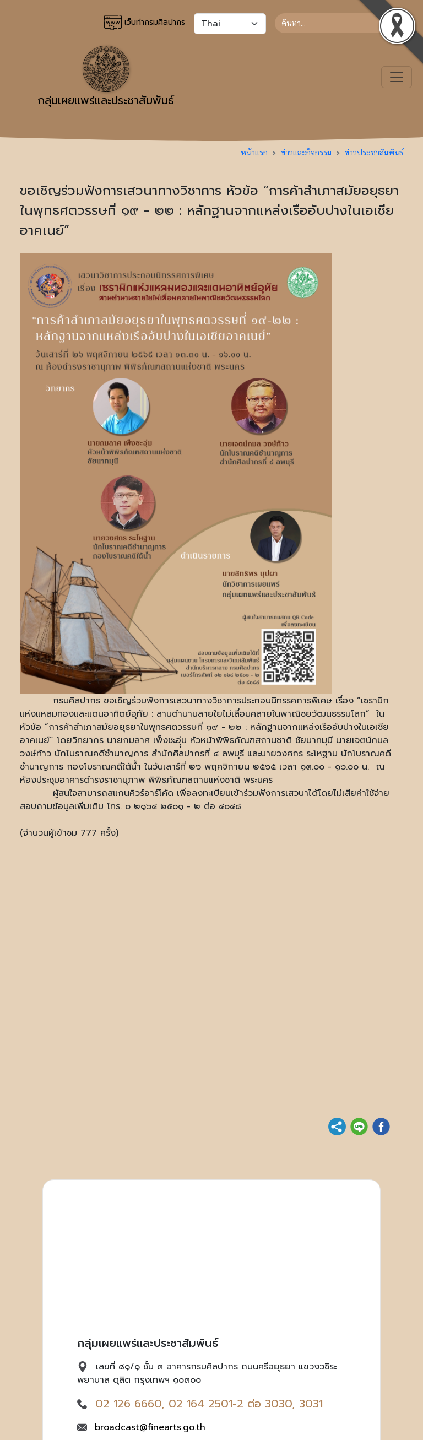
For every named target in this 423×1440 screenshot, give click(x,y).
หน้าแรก (254, 152)
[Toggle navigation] (396, 77)
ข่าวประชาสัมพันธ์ (374, 152)
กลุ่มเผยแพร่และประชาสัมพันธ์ (105, 77)
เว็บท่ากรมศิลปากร (144, 22)
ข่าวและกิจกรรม (306, 152)
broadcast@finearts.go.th (150, 1427)
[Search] (339, 23)
